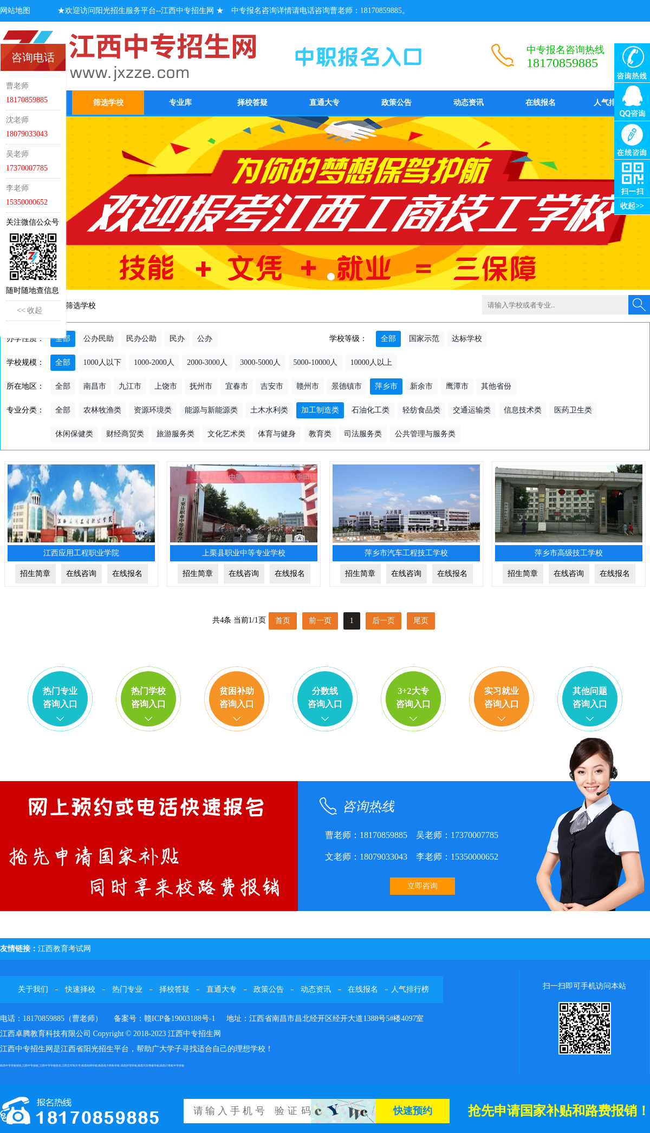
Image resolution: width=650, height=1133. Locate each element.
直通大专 (324, 103)
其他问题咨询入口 (590, 697)
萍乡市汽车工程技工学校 (406, 553)
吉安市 (272, 386)
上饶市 (165, 386)
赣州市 (307, 386)
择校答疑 (252, 103)
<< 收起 (29, 310)
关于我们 (33, 989)
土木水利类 (269, 410)
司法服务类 (363, 434)
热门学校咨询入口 (148, 697)
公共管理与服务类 (425, 434)
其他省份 (496, 386)
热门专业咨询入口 (60, 697)
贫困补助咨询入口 (236, 697)
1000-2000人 (154, 362)
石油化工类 (370, 410)
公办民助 (98, 339)
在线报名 (540, 103)
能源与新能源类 (211, 410)
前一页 (320, 621)
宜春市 (236, 386)
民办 (177, 339)
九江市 (130, 386)
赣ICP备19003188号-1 (179, 1018)
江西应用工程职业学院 (81, 553)
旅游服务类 (175, 434)
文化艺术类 (226, 434)
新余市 (421, 386)
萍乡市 (386, 386)
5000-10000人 (316, 362)
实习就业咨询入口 (501, 697)
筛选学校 (108, 103)
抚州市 (201, 386)
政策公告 (396, 103)
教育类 (320, 434)
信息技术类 (523, 410)
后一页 (383, 621)
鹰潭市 (457, 386)
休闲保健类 (74, 434)
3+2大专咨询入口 (413, 697)
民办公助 (141, 339)
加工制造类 (320, 410)
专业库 (180, 103)
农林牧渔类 (102, 410)
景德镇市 (347, 386)
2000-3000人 (207, 362)
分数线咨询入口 (325, 697)
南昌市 (94, 386)
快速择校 (80, 989)
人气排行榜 (613, 103)
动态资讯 (468, 103)
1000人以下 (102, 362)
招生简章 (35, 573)
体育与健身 (277, 434)
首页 (282, 621)
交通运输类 (472, 410)
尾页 (420, 621)
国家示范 (424, 339)
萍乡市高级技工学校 (569, 553)
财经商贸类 (125, 434)
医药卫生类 (573, 410)
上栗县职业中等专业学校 (243, 553)
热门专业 (127, 989)
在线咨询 (81, 573)
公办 (204, 339)
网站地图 (15, 10)
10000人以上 (371, 362)
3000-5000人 (260, 362)
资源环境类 (153, 410)
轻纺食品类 (421, 410)
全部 (62, 339)
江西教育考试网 (64, 949)
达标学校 (467, 339)
